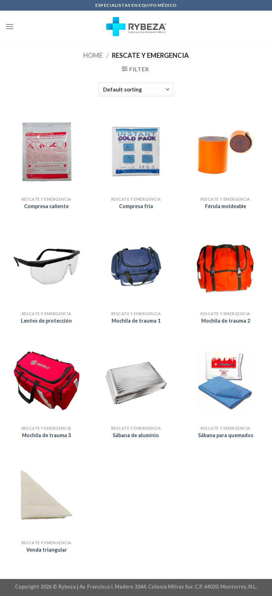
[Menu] (9, 26)
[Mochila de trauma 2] (225, 266)
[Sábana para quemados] (225, 380)
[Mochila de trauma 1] (136, 266)
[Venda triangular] (46, 495)
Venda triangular (46, 550)
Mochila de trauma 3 (46, 435)
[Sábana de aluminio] (136, 380)
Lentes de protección (46, 321)
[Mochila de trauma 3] (46, 380)
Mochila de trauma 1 (136, 321)
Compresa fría (136, 206)
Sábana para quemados (225, 435)
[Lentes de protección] (46, 266)
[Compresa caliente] (46, 152)
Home (93, 55)
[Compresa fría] (136, 152)
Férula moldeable (225, 206)
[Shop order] (136, 89)
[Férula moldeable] (225, 152)
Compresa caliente (46, 206)
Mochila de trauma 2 (225, 321)
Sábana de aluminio (136, 435)
